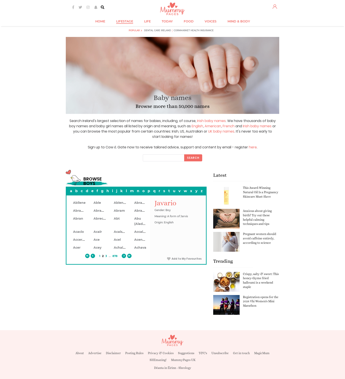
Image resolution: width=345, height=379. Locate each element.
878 (114, 256)
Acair (98, 232)
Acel (117, 240)
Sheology (184, 368)
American (213, 126)
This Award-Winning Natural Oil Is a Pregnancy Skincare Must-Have (260, 192)
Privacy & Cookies (161, 353)
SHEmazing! (158, 360)
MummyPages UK (183, 360)
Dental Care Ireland (157, 30)
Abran (78, 218)
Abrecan (100, 218)
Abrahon (101, 211)
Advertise (94, 353)
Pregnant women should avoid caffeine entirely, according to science (259, 238)
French (229, 126)
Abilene (79, 203)
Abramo (140, 211)
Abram (119, 211)
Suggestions (186, 353)
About (79, 353)
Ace (97, 240)
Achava (140, 248)
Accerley (80, 240)
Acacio (78, 232)
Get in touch (241, 353)
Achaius (120, 248)
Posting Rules (134, 353)
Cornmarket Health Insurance (194, 30)
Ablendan (122, 203)
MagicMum (262, 353)
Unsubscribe (220, 353)
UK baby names (221, 131)
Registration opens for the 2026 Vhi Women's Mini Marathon (260, 301)
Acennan (141, 240)
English (197, 126)
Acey (97, 248)
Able (97, 203)
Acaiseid (120, 232)
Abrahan (80, 211)
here (253, 147)
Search (193, 158)
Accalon (140, 232)
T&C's (203, 353)
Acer (77, 248)
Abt (117, 218)
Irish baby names (211, 120)
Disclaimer (113, 353)
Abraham (142, 203)
